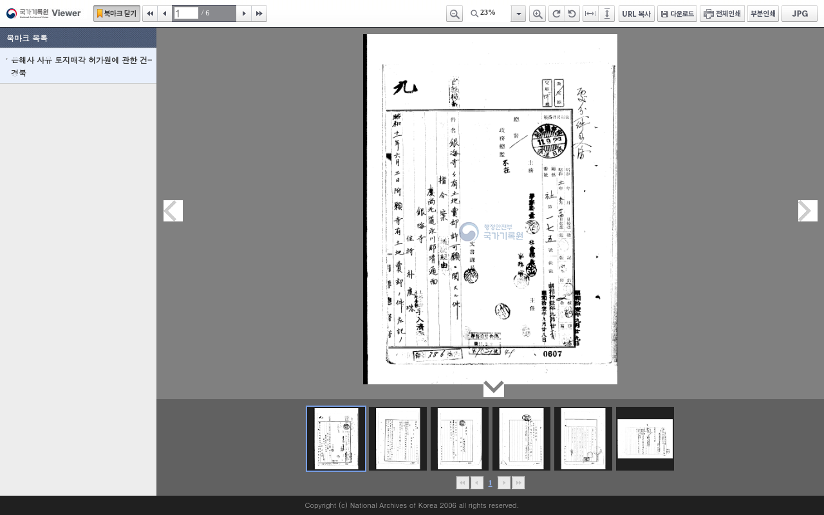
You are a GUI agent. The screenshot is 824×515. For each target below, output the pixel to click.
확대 (537, 13)
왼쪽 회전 (572, 13)
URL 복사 (637, 13)
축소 (454, 13)
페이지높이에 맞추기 (607, 13)
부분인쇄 (763, 13)
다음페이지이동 (808, 210)
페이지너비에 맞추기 (591, 13)
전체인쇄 (722, 13)
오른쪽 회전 (556, 13)
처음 (150, 13)
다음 (244, 13)
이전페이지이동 (173, 210)
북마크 (116, 13)
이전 (165, 13)
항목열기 (517, 13)
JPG (800, 13)
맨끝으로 (518, 483)
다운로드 (677, 13)
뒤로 (504, 483)
